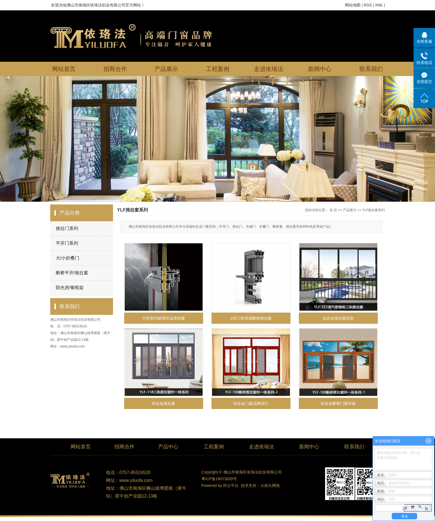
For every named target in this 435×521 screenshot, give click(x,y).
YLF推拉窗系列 (373, 210)
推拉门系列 (67, 228)
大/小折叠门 (67, 258)
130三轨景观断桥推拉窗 (250, 318)
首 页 (333, 210)
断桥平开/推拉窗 (72, 272)
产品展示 (166, 69)
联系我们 (371, 69)
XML (379, 5)
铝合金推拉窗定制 (338, 318)
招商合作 (115, 69)
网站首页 (64, 69)
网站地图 (353, 5)
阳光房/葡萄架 (70, 287)
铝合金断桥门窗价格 (338, 403)
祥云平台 (231, 485)
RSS (368, 5)
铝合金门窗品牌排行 (250, 403)
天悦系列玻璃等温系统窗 (163, 318)
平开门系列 (67, 243)
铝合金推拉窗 (163, 403)
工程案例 (217, 69)
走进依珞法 (268, 69)
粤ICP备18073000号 (219, 479)
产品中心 (168, 446)
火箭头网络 (270, 485)
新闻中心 (319, 69)
